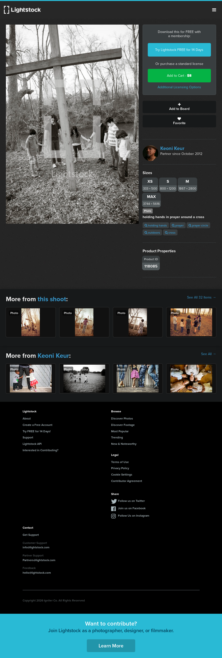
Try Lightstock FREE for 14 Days (179, 49)
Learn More (111, 645)
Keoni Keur (172, 148)
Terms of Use (120, 462)
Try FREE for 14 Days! (37, 431)
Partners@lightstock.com (39, 560)
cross (170, 232)
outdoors (152, 232)
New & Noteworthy (123, 444)
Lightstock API (32, 444)
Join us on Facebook (132, 508)
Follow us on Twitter (131, 501)
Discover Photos (122, 418)
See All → (208, 354)
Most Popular (120, 431)
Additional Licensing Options (179, 87)
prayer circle (198, 225)
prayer (178, 225)
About (27, 418)
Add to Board (179, 107)
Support (28, 437)
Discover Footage (123, 425)
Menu (214, 10)
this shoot (52, 299)
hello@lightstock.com (37, 572)
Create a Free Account (37, 425)
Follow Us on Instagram (133, 515)
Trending (117, 437)
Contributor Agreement (126, 481)
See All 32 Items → (201, 297)
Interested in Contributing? (41, 450)
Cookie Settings (121, 474)
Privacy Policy (120, 468)
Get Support (31, 535)
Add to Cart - (179, 75)
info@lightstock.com (36, 547)
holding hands (156, 225)
